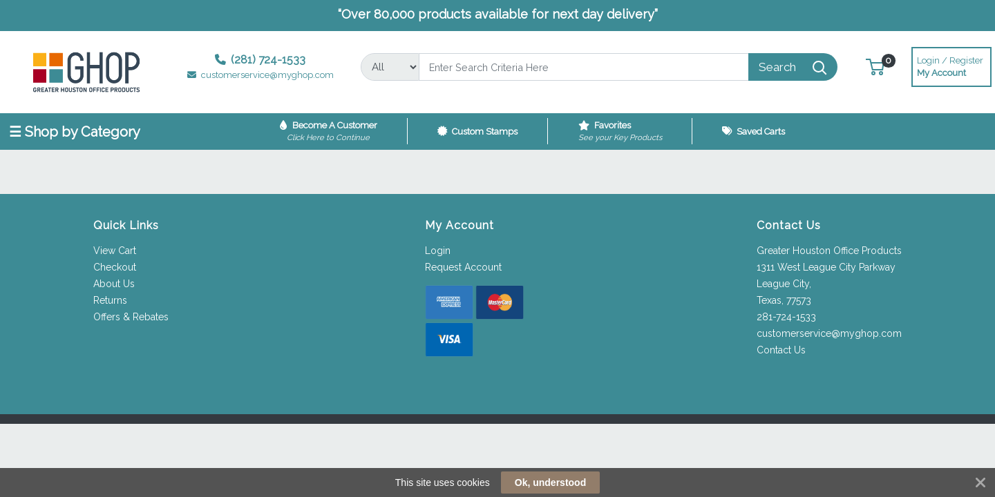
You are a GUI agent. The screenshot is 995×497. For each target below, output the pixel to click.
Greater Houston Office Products (829, 250)
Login (438, 250)
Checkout (114, 267)
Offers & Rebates (131, 316)
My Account (951, 65)
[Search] (584, 67)
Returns (110, 300)
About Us (114, 283)
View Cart (114, 250)
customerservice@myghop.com (829, 333)
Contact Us (781, 349)
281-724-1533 (786, 316)
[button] (875, 66)
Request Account (463, 267)
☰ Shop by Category (74, 132)
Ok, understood (550, 482)
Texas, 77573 (784, 300)
